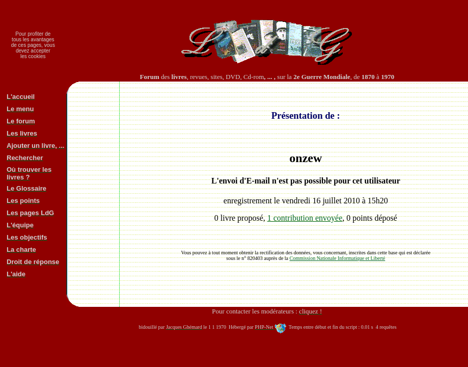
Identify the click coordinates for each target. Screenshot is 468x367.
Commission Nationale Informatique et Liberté (338, 258)
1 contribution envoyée (305, 218)
